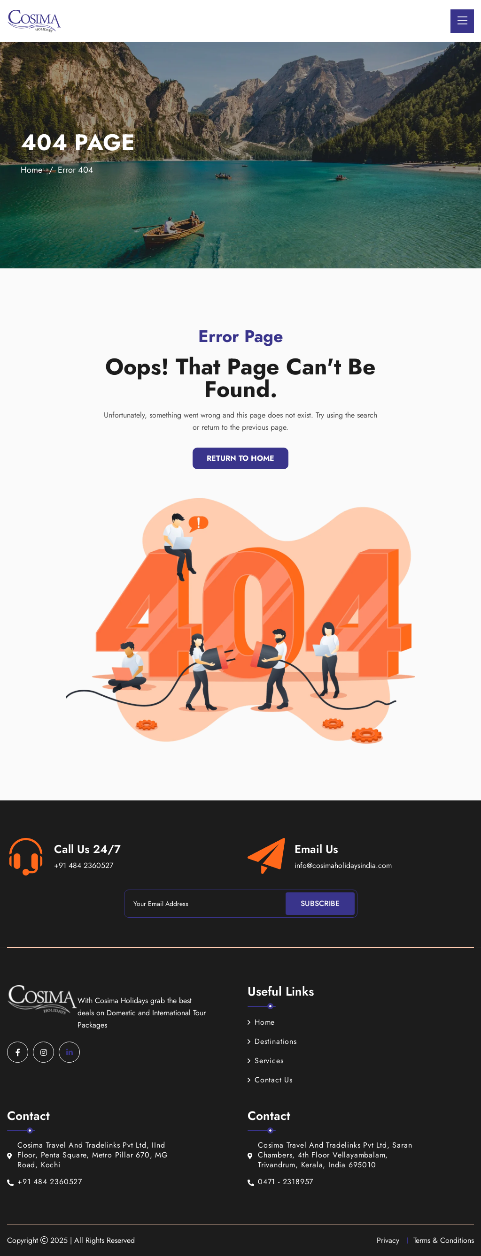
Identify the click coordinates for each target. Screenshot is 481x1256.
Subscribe (320, 903)
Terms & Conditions (443, 1240)
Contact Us (270, 1079)
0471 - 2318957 (280, 1182)
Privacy (388, 1240)
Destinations (272, 1041)
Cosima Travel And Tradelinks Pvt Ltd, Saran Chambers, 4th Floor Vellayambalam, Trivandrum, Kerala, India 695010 (330, 1155)
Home (31, 170)
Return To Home (240, 458)
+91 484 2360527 (83, 865)
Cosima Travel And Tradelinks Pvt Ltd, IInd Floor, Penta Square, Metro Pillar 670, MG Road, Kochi (87, 1155)
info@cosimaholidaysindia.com (343, 865)
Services (265, 1060)
